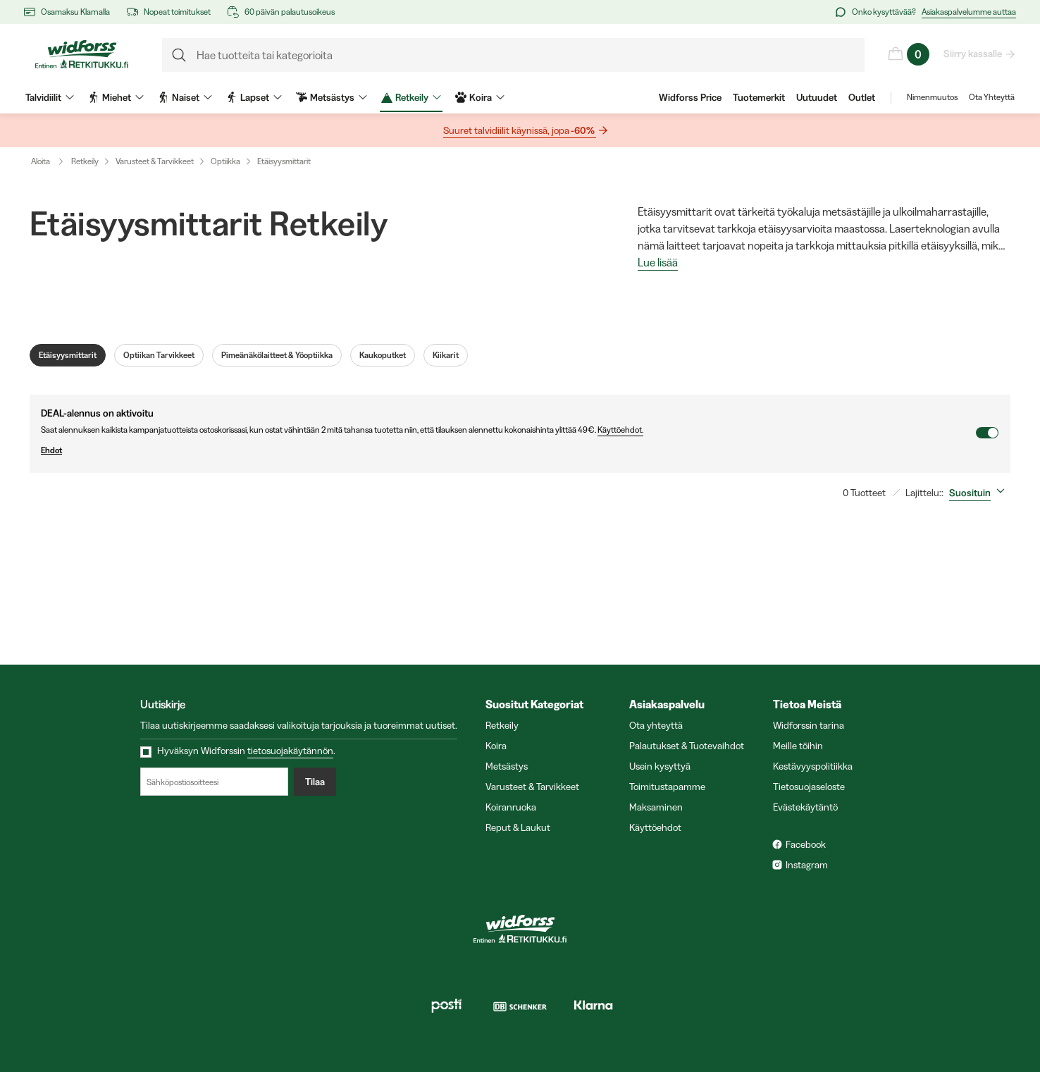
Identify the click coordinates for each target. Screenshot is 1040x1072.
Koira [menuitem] (480, 97)
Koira (496, 745)
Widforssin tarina (808, 725)
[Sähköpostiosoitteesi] (214, 782)
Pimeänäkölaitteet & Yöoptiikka (277, 355)
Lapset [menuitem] (254, 97)
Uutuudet (816, 97)
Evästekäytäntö (805, 807)
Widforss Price (690, 97)
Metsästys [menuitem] (332, 97)
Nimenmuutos (932, 97)
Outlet (862, 97)
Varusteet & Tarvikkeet (155, 161)
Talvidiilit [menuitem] (49, 97)
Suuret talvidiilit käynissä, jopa (519, 130)
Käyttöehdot (655, 827)
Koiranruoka (510, 807)
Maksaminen (656, 807)
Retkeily (85, 161)
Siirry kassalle (973, 53)
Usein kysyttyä (660, 766)
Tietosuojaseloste (809, 786)
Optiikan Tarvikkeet (159, 355)
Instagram (807, 864)
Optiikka (225, 161)
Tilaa (315, 782)
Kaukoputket (382, 355)
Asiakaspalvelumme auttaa (969, 11)
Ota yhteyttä (656, 725)
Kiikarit (445, 355)
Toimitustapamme (667, 786)
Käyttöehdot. (620, 429)
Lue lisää (658, 263)
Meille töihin (798, 745)
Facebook (806, 844)
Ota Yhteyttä (991, 97)
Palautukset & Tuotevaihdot (686, 745)
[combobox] (979, 492)
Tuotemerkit (758, 97)
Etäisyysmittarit (284, 161)
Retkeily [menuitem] (411, 97)
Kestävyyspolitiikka (813, 766)
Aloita (50, 161)
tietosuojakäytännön (290, 750)
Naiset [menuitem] (184, 97)
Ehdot (508, 450)
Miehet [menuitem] (116, 97)
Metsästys (506, 766)
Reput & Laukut (517, 827)
